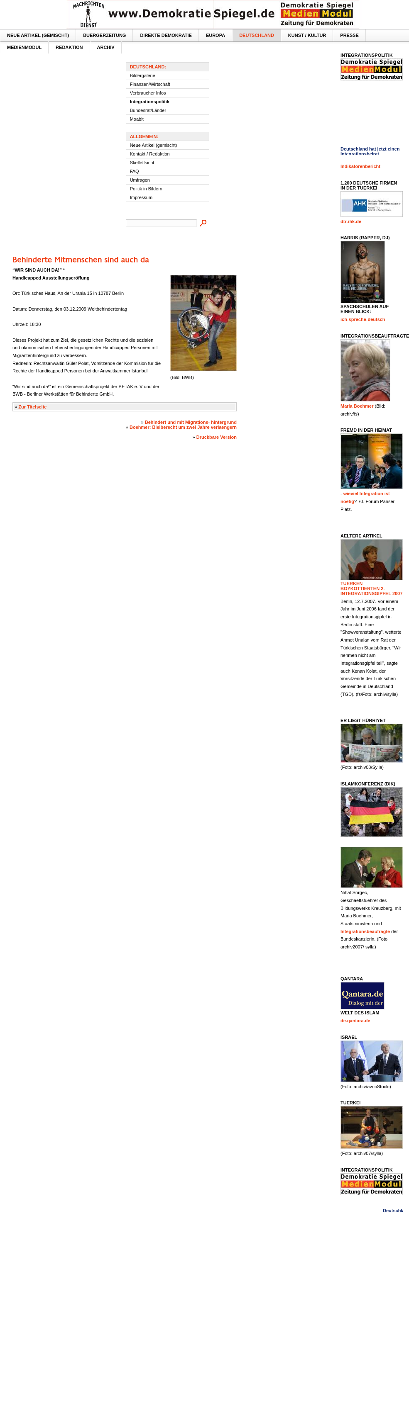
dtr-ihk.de (350, 221)
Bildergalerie (142, 75)
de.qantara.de (355, 1020)
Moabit (137, 119)
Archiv (106, 47)
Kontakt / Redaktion (150, 153)
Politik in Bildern (146, 188)
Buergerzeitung (104, 35)
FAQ (134, 171)
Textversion (395, 6)
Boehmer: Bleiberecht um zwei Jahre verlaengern (183, 427)
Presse (349, 35)
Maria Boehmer (356, 406)
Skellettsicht (142, 162)
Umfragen (140, 179)
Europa (215, 35)
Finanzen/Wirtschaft (150, 84)
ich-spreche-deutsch (362, 319)
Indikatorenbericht (360, 166)
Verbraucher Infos (148, 92)
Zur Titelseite (32, 406)
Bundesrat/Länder (148, 110)
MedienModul (24, 47)
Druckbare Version (216, 437)
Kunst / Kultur (307, 35)
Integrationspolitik (149, 101)
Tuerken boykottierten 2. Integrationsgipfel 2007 (371, 588)
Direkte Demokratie (165, 35)
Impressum (141, 197)
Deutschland (256, 35)
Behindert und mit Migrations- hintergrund (191, 422)
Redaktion (69, 47)
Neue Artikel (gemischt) (38, 35)
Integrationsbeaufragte (365, 931)
